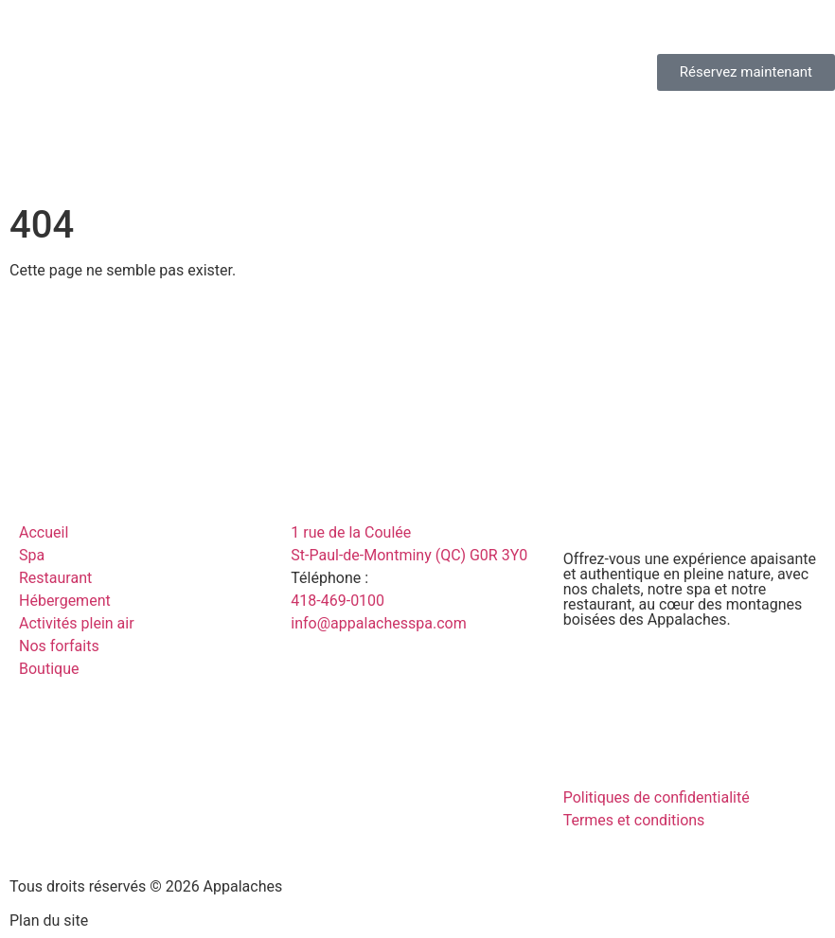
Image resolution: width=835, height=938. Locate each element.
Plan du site (48, 920)
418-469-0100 (337, 601)
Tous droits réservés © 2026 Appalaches (145, 886)
